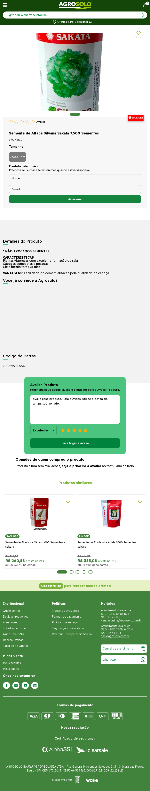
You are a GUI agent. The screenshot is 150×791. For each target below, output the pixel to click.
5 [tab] (90, 572)
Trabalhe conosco (14, 628)
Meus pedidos (12, 663)
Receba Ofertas (13, 640)
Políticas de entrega (65, 622)
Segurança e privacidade (68, 628)
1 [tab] (75, 114)
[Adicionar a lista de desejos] (138, 33)
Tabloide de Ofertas (15, 646)
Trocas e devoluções (65, 610)
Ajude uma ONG (13, 634)
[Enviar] (142, 15)
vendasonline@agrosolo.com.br (121, 620)
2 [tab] (71, 572)
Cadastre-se (51, 586)
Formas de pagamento (67, 616)
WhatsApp (124, 659)
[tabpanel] (75, 72)
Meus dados (11, 669)
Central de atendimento (124, 648)
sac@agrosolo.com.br (115, 636)
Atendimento (11, 622)
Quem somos (11, 610)
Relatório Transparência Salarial (72, 634)
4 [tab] (84, 572)
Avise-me (75, 199)
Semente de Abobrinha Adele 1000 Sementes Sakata (59, 544)
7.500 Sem (17, 157)
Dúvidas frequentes (15, 616)
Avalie (40, 121)
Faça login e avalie (75, 443)
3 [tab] (77, 572)
